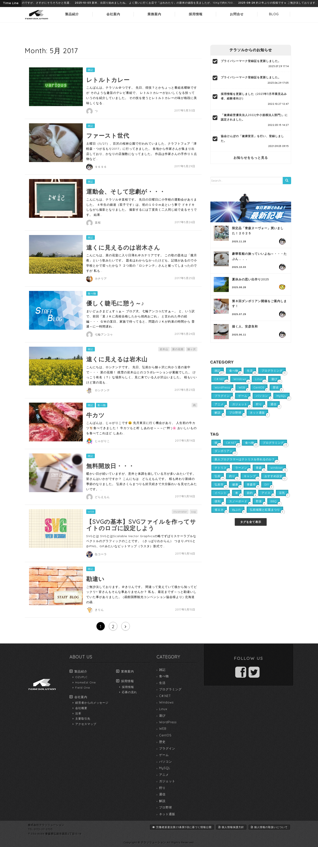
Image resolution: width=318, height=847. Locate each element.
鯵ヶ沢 (191, 349)
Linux (163, 709)
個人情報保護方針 (231, 827)
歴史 (162, 742)
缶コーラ (101, 554)
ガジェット (167, 781)
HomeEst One (85, 682)
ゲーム (164, 755)
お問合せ (237, 14)
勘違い (95, 579)
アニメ (164, 775)
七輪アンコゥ (104, 334)
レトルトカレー (108, 79)
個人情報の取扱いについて (269, 827)
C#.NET (165, 696)
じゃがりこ (102, 441)
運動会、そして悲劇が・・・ (125, 191)
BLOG (274, 14)
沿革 (78, 713)
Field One (82, 687)
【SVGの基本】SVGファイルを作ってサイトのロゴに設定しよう (141, 525)
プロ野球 (165, 807)
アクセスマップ (85, 724)
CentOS (165, 735)
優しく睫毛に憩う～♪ (115, 303)
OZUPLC (81, 677)
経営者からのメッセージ (91, 702)
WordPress (168, 722)
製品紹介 (72, 14)
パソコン (165, 762)
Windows (166, 702)
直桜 (98, 222)
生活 (162, 683)
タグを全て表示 (250, 522)
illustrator (180, 511)
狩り (162, 788)
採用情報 (196, 14)
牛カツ (95, 415)
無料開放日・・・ (110, 466)
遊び (162, 715)
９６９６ (101, 166)
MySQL (164, 768)
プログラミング (170, 689)
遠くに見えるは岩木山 (116, 359)
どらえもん (102, 497)
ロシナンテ (102, 390)
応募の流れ (129, 692)
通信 (162, 794)
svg (193, 511)
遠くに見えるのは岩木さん (123, 247)
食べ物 (92, 293)
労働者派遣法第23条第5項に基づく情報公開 (182, 827)
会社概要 (81, 708)
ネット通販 (167, 814)
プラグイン (167, 748)
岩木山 (164, 349)
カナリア (101, 278)
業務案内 (154, 14)
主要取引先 (82, 718)
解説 (162, 801)
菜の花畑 (177, 349)
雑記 (90, 69)
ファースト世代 (107, 135)
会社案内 (113, 14)
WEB (91, 511)
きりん (99, 609)
